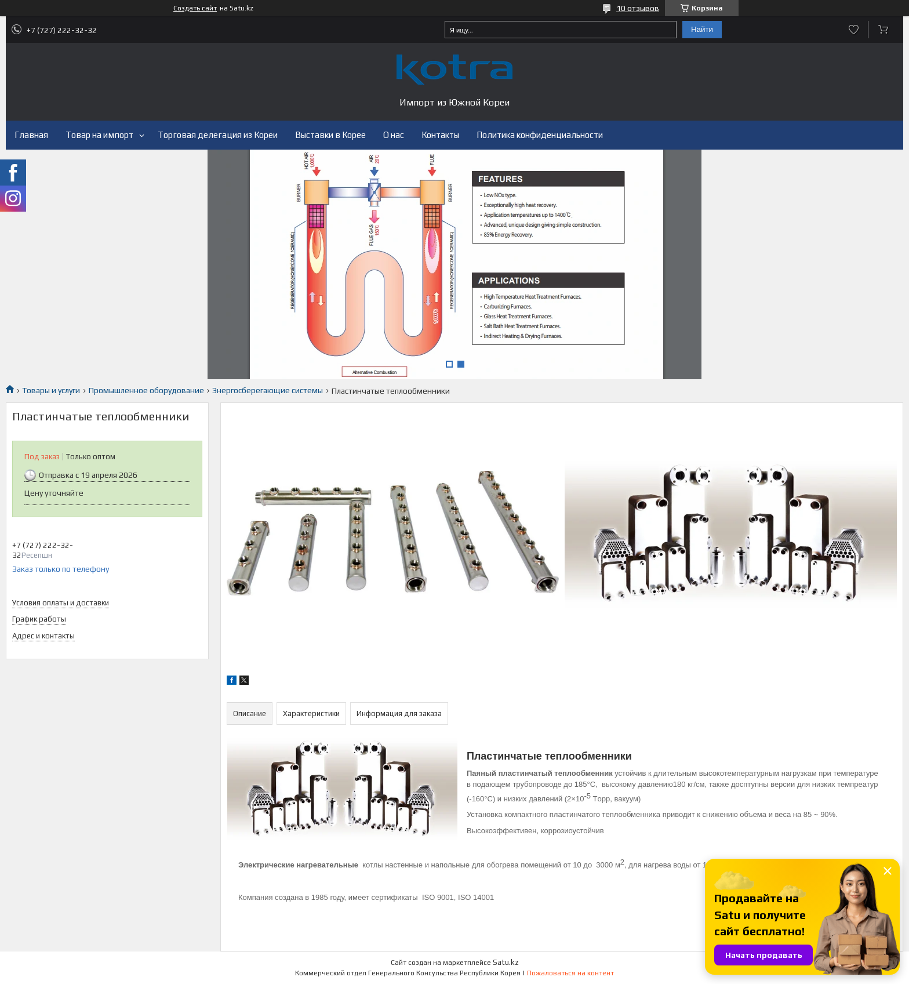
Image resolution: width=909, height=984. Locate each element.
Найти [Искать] (702, 29)
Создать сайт (195, 8)
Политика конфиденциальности (540, 135)
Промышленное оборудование (146, 390)
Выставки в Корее (330, 135)
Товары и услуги (51, 390)
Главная (31, 135)
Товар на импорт (99, 135)
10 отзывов (637, 8)
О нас (393, 135)
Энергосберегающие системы (267, 390)
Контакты (440, 135)
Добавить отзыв (853, 29)
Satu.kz (506, 962)
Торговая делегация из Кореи (218, 135)
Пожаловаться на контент (570, 973)
